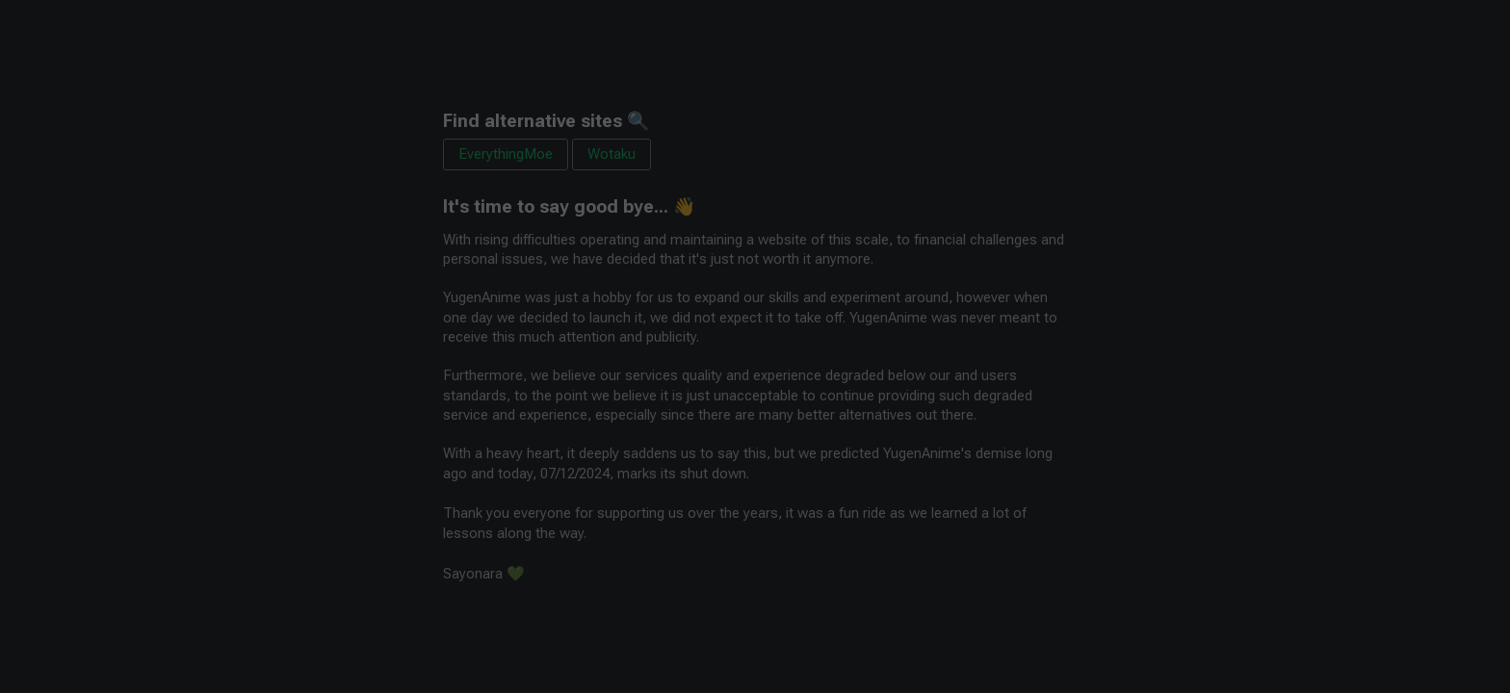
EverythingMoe (505, 154)
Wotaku (611, 154)
